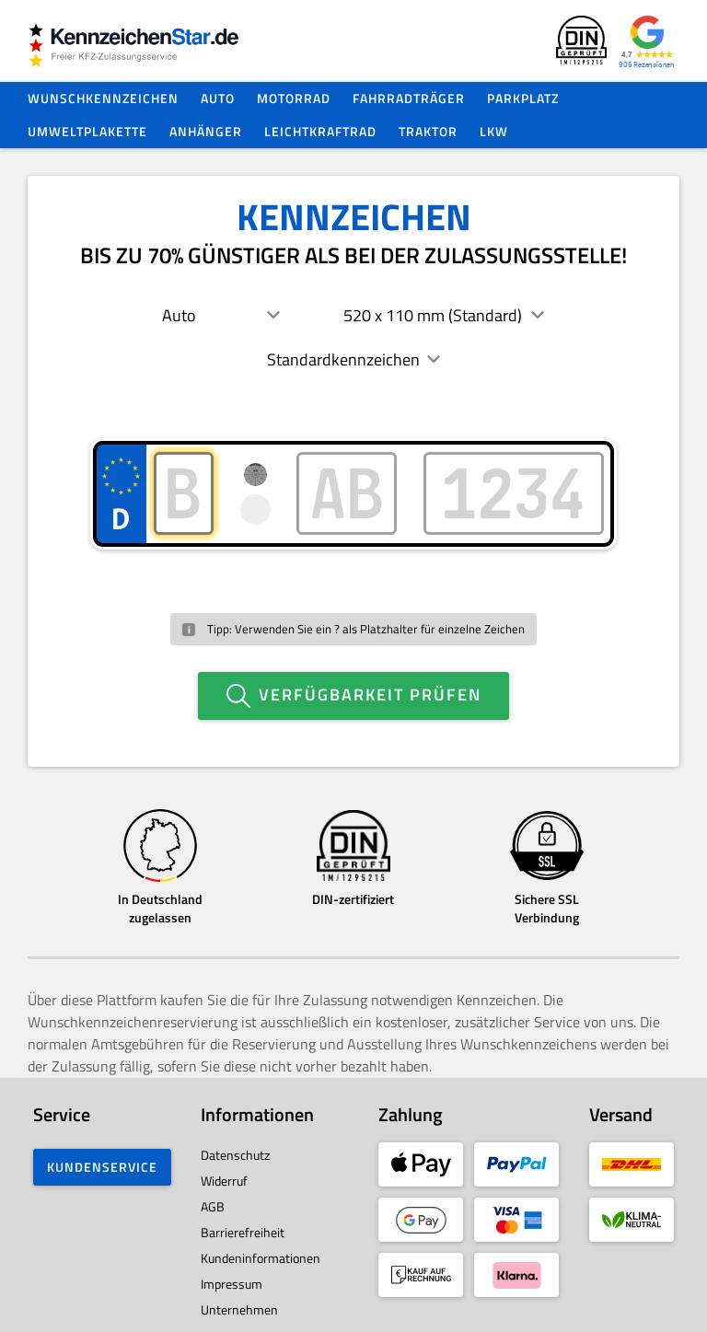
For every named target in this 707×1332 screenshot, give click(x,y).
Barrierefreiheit (242, 1224)
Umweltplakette (87, 131)
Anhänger (205, 131)
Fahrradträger (409, 98)
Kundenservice (102, 1159)
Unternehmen (239, 1302)
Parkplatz (523, 98)
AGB (213, 1199)
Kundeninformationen (260, 1250)
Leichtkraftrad (320, 131)
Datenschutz (235, 1147)
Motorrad (293, 98)
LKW (494, 131)
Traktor (428, 131)
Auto (218, 98)
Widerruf (224, 1173)
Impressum (231, 1276)
